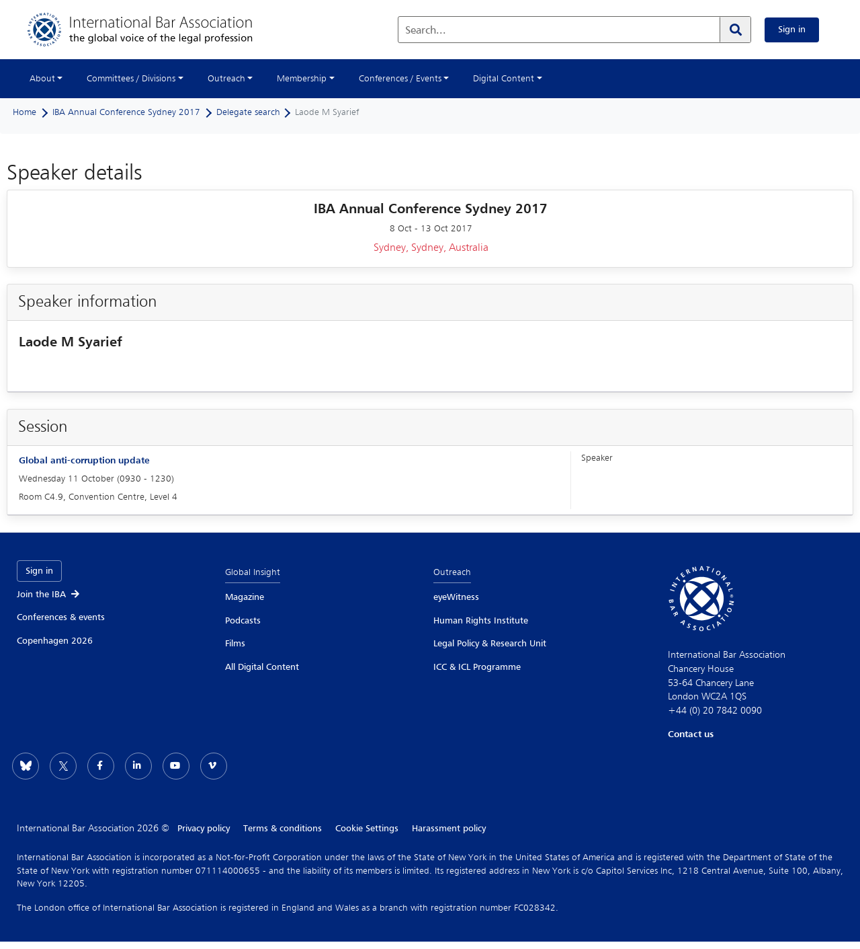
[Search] (735, 29)
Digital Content (503, 78)
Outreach (226, 78)
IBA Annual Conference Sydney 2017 (126, 112)
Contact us (691, 734)
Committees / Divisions (131, 78)
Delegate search (248, 112)
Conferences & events (61, 617)
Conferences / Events (400, 78)
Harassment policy (449, 828)
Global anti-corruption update (84, 460)
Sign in (792, 29)
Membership (302, 78)
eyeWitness (456, 597)
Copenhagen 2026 (55, 641)
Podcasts (243, 620)
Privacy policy (203, 828)
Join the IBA (49, 594)
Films (235, 643)
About (42, 78)
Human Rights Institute (480, 620)
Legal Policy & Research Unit (489, 643)
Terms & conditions (282, 828)
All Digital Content (262, 667)
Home (24, 112)
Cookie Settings (366, 828)
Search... (425, 31)
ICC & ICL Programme (477, 667)
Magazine (244, 597)
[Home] (154, 29)
